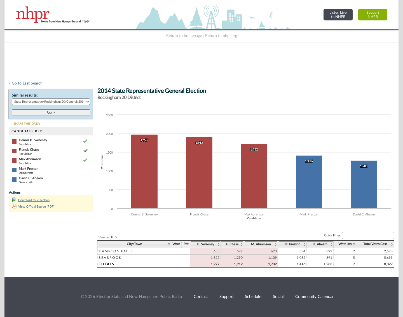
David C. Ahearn (31, 178)
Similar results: (25, 95)
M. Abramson (261, 244)
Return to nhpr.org (221, 36)
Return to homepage (184, 36)
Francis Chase (29, 149)
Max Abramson (30, 159)
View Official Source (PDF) (33, 206)
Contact (201, 297)
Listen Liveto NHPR (338, 14)
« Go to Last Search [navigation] (26, 83)
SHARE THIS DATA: (26, 123)
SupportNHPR (373, 14)
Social (278, 297)
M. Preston (292, 244)
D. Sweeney (205, 244)
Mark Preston (28, 168)
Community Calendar (314, 297)
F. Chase (232, 244)
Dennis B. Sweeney (33, 140)
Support (226, 297)
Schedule (253, 297)
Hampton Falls (116, 251)
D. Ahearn (320, 244)
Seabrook (110, 257)
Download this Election (31, 200)
